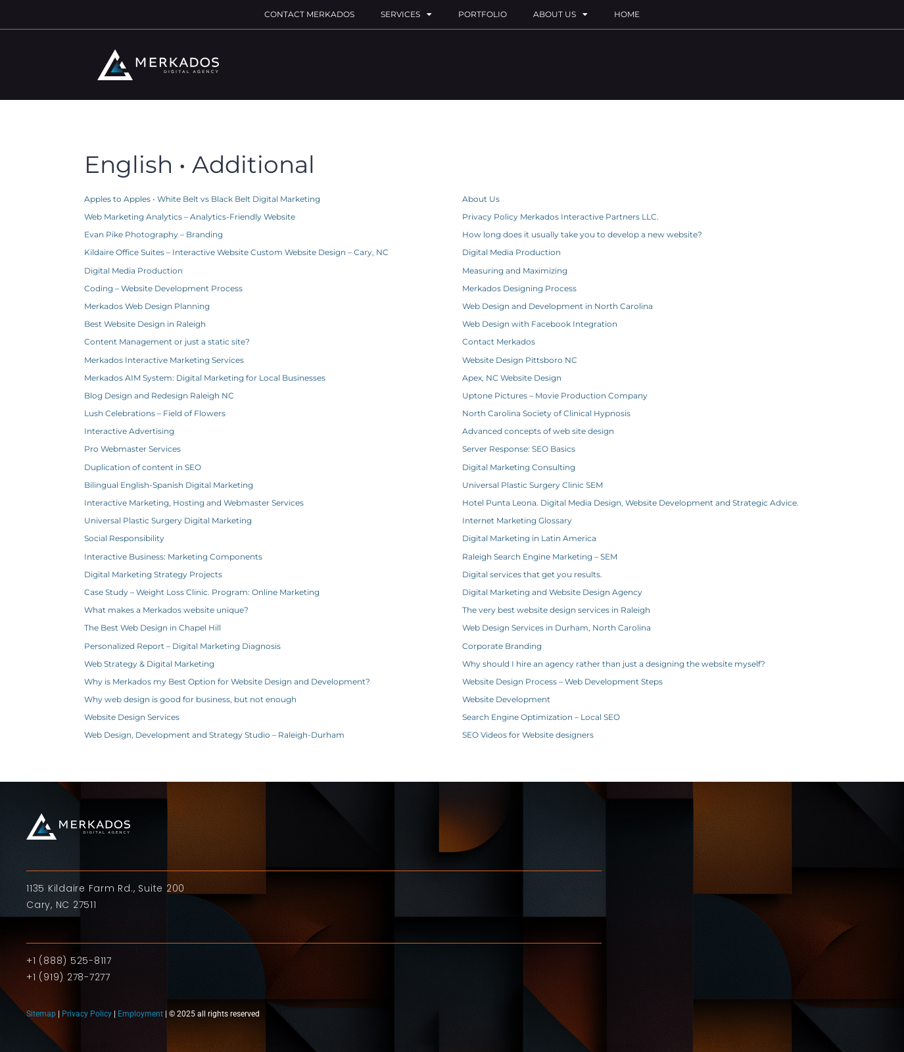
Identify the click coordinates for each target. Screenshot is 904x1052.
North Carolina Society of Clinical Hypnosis (546, 413)
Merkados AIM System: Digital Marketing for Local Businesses (204, 378)
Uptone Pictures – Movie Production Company (555, 395)
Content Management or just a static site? (167, 342)
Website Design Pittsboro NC (519, 360)
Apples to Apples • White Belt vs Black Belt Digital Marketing (202, 199)
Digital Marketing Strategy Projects (153, 574)
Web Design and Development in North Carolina (557, 306)
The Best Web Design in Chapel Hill (152, 628)
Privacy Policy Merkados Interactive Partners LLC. (560, 217)
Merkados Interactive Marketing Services (164, 360)
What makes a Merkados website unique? (166, 610)
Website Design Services (131, 717)
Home (627, 14)
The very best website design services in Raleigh (556, 610)
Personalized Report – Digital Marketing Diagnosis (182, 646)
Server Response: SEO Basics (518, 449)
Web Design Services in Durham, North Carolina (556, 628)
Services (406, 14)
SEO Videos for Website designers (528, 735)
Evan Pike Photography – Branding (153, 234)
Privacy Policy (87, 1013)
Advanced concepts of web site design (538, 431)
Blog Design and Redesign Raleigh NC (159, 395)
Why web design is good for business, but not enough (190, 699)
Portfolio (482, 14)
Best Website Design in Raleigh (145, 324)
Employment (140, 1013)
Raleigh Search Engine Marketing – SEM (539, 557)
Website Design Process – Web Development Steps (562, 681)
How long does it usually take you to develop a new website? (582, 234)
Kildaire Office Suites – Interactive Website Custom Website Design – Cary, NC (236, 252)
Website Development (506, 699)
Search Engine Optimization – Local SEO (541, 717)
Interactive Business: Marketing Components (173, 557)
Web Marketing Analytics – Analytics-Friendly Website (189, 217)
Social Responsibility (124, 538)
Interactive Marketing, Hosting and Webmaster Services (194, 503)
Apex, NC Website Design (511, 378)
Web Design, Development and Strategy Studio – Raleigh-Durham (214, 735)
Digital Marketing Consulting (518, 467)
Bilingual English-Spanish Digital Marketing (168, 485)
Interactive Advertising (129, 431)
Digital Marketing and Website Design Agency (552, 592)
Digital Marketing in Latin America (529, 538)
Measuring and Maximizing (514, 270)
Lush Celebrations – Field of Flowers (155, 413)
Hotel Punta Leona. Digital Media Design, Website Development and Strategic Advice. (630, 503)
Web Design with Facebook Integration (539, 324)
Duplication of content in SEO (142, 467)
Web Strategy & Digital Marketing (149, 664)
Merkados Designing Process (519, 288)
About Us (560, 14)
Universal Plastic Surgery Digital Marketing (168, 520)
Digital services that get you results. (532, 574)
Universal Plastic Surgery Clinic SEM (532, 485)
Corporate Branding (502, 646)
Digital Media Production (511, 252)
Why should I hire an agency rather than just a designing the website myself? (613, 664)
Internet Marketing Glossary (517, 520)
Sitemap (42, 1013)
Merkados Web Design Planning (147, 306)
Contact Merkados (309, 14)
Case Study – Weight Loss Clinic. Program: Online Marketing (202, 592)
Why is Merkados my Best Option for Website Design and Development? (227, 681)
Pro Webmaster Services (132, 449)
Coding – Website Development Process (163, 288)
